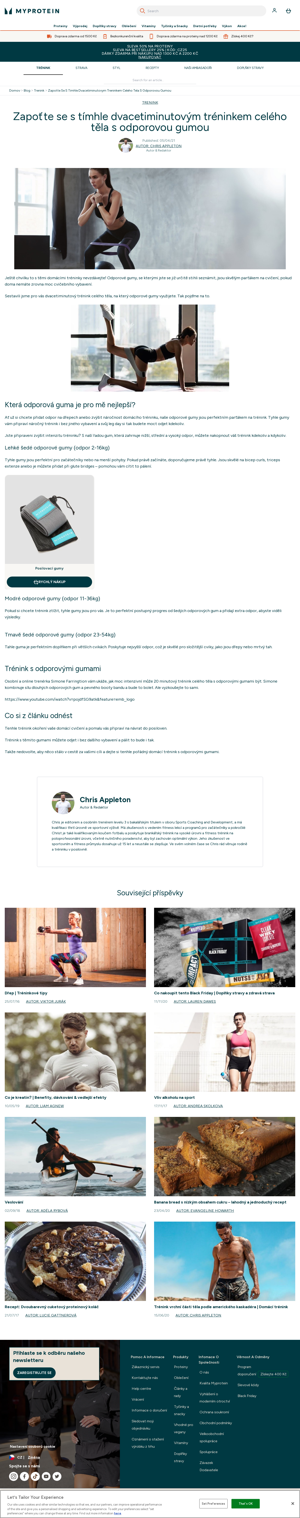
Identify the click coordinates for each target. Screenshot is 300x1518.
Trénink (43, 68)
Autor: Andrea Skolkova (198, 1106)
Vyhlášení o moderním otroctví (215, 1397)
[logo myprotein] (32, 11)
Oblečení (129, 26)
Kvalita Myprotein (214, 1383)
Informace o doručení (149, 1410)
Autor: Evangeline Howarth (205, 1210)
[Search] (142, 10)
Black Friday (247, 1396)
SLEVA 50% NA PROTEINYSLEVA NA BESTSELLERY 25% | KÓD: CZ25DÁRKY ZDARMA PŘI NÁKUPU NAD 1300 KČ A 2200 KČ (150, 51)
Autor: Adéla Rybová (47, 1210)
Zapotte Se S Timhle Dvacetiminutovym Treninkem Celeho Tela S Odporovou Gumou (109, 90)
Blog (27, 90)
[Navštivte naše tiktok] (35, 1476)
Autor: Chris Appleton (158, 146)
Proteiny (60, 26)
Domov (14, 90)
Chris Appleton (105, 800)
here (117, 1513)
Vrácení (138, 1399)
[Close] (293, 1504)
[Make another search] (150, 80)
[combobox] (201, 10)
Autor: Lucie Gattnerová (50, 1315)
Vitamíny (149, 26)
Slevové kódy (248, 1385)
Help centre (141, 1388)
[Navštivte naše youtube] (46, 1476)
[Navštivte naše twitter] (57, 1476)
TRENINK (150, 102)
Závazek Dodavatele (209, 1466)
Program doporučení (263, 1371)
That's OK (246, 1503)
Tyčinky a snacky (181, 1410)
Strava (81, 68)
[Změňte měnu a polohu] (60, 1457)
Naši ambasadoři (198, 68)
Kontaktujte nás (145, 1378)
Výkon (227, 26)
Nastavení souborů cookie (32, 1446)
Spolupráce (209, 1452)
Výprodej (80, 26)
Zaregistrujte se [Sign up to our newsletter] (34, 1373)
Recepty (152, 68)
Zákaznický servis (146, 1367)
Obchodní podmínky (216, 1423)
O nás (204, 1372)
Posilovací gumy (49, 568)
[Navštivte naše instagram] (13, 1476)
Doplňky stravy (104, 26)
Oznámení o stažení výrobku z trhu (148, 1443)
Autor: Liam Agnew (45, 1106)
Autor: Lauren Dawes (195, 1001)
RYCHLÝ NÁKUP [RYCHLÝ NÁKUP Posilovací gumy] (49, 582)
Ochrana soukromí (214, 1412)
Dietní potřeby (205, 26)
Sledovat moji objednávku (143, 1425)
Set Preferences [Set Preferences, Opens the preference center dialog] (213, 1503)
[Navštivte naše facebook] (24, 1476)
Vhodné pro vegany (183, 1428)
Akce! (241, 26)
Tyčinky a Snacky (174, 26)
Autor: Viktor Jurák (46, 1001)
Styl (116, 68)
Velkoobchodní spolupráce (212, 1437)
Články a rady (180, 1392)
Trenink (39, 90)
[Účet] (275, 11)
